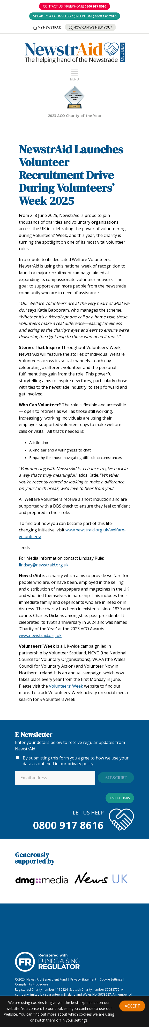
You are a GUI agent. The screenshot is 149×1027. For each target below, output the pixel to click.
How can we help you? (91, 26)
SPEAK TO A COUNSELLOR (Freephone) (74, 16)
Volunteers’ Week (66, 685)
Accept (132, 1005)
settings (80, 1020)
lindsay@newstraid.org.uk (44, 564)
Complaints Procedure (31, 983)
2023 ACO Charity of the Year (74, 114)
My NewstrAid (47, 26)
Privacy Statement (83, 978)
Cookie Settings (111, 978)
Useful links (120, 797)
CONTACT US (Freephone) (74, 6)
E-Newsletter (34, 733)
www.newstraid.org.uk (40, 634)
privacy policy (80, 762)
